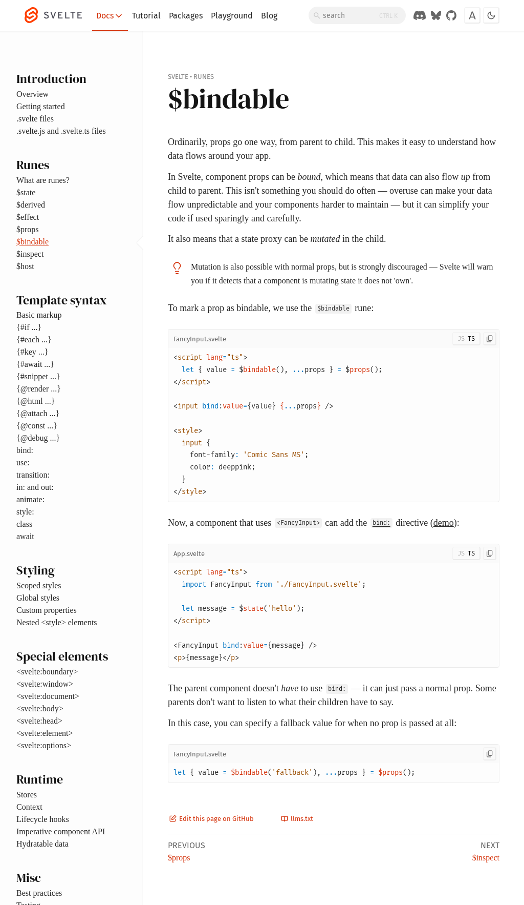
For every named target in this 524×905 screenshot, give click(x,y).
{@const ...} (36, 425)
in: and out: (35, 487)
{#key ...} (32, 351)
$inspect (29, 254)
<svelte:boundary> (47, 671)
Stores (26, 794)
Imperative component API (60, 831)
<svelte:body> (39, 708)
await (25, 536)
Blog (269, 15)
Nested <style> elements (56, 622)
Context (29, 807)
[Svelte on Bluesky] (436, 15)
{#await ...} (35, 364)
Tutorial (146, 15)
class (24, 524)
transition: (33, 474)
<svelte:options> (43, 745)
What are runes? (43, 180)
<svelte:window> (44, 684)
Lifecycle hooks (42, 819)
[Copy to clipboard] (489, 338)
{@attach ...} (37, 413)
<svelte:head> (39, 720)
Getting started (40, 106)
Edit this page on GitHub (211, 818)
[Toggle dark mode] (491, 15)
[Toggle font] (472, 15)
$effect (27, 217)
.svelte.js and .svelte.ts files (61, 131)
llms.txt (297, 818)
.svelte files (35, 118)
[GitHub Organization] (451, 15)
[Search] (357, 15)
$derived (30, 204)
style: (25, 511)
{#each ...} (34, 339)
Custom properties (46, 610)
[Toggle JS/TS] (466, 338)
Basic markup (38, 315)
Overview (32, 94)
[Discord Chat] (419, 15)
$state (25, 192)
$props (27, 229)
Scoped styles (38, 585)
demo (443, 523)
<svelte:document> (47, 696)
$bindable (32, 241)
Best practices (39, 893)
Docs (110, 16)
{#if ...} (28, 327)
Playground (232, 15)
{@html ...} (35, 401)
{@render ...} (38, 388)
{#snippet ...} (38, 376)
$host (25, 266)
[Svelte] (58, 15)
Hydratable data (42, 843)
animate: (30, 499)
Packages (186, 15)
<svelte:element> (44, 733)
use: (23, 462)
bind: (24, 450)
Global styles (37, 597)
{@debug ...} (38, 438)
